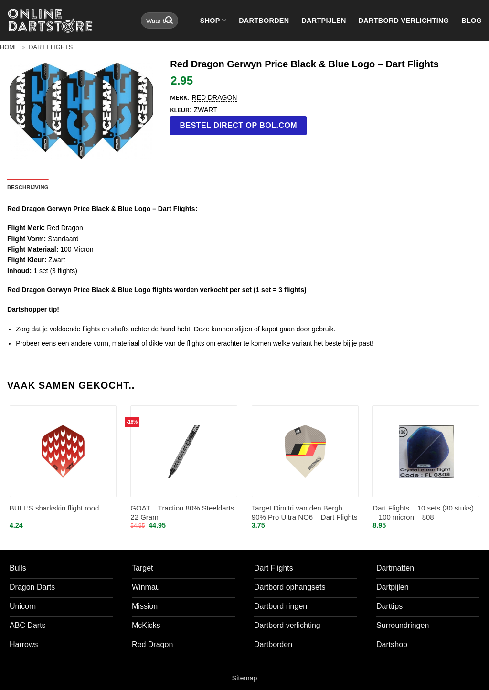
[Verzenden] (169, 20)
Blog (471, 20)
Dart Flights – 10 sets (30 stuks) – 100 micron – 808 (423, 512)
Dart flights (51, 47)
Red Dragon (214, 97)
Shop (213, 20)
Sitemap (244, 678)
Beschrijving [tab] (28, 187)
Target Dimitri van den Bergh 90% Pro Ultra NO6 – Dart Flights (305, 512)
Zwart (205, 110)
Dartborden (264, 20)
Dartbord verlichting (404, 20)
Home (9, 47)
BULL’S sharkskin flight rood (54, 508)
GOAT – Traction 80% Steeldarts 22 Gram (182, 512)
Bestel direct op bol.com (239, 125)
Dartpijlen (323, 20)
